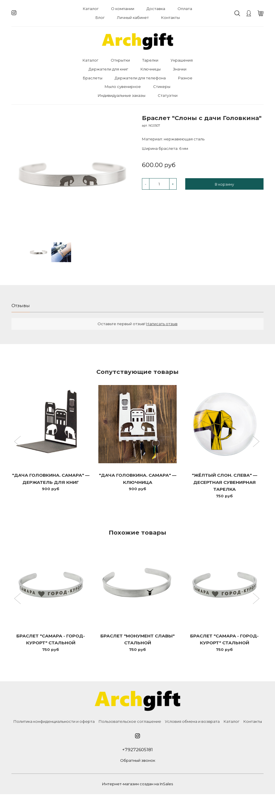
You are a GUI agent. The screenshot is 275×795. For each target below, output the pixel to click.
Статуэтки (168, 95)
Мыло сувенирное (123, 86)
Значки (179, 69)
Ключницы (151, 69)
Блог (100, 17)
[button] (18, 442)
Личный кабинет (133, 17)
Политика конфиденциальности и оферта (54, 722)
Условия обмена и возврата (192, 722)
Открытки (120, 60)
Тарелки (150, 60)
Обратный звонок (137, 761)
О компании (122, 8)
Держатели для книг (108, 69)
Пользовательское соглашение (129, 722)
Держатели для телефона (140, 78)
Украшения (182, 60)
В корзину (224, 184)
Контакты (170, 17)
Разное (185, 78)
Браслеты (92, 78)
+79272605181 (137, 750)
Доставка (156, 8)
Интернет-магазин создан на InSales (137, 784)
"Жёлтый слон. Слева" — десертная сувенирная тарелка (224, 482)
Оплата (185, 8)
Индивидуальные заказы (121, 95)
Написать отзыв (162, 324)
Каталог (91, 8)
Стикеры (161, 86)
